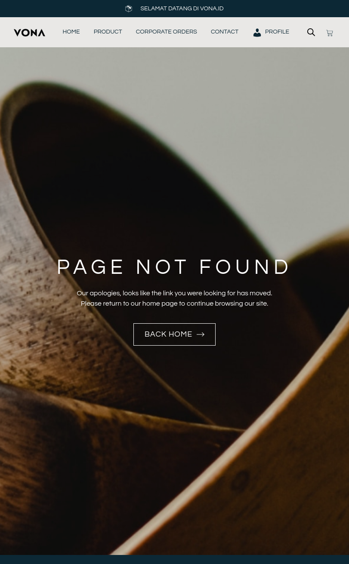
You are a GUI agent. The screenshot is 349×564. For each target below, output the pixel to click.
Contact (224, 32)
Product (108, 32)
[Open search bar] (311, 32)
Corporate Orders (166, 32)
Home (71, 32)
